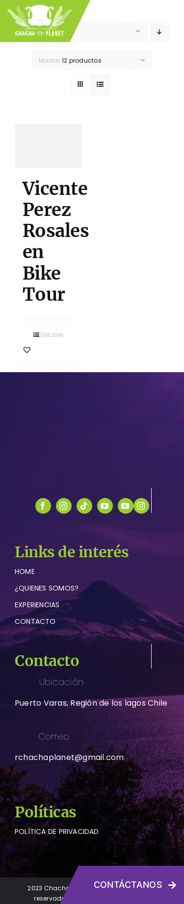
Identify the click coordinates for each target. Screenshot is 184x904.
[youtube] (105, 506)
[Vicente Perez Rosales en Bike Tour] (48, 146)
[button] (27, 349)
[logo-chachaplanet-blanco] (92, 400)
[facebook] (43, 506)
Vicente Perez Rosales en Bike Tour (56, 242)
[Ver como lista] (100, 84)
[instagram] (64, 506)
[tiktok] (84, 506)
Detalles (51, 335)
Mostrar (70, 60)
